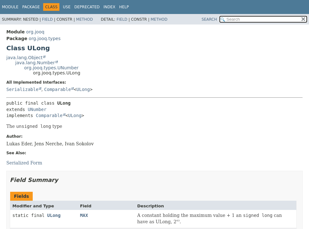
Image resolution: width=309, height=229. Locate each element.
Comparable (57, 89)
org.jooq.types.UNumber (51, 67)
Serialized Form (24, 162)
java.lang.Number (35, 62)
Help (124, 7)
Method (84, 19)
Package (31, 7)
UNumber (37, 109)
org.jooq (35, 31)
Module (10, 7)
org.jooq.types (44, 38)
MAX (84, 215)
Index (110, 7)
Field (47, 19)
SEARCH (209, 19)
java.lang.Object (24, 57)
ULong (83, 89)
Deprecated (87, 7)
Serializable (22, 89)
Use (67, 7)
